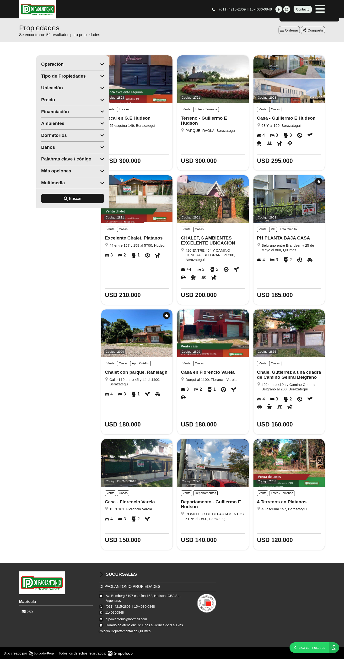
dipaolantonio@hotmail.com (126, 620)
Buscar (55, 199)
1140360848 (114, 613)
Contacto (302, 9)
